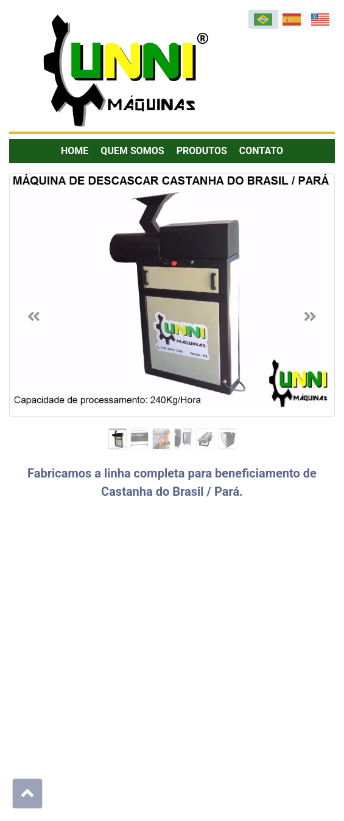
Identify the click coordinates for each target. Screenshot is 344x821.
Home (74, 151)
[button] (33, 316)
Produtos (202, 151)
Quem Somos (132, 151)
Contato (261, 151)
